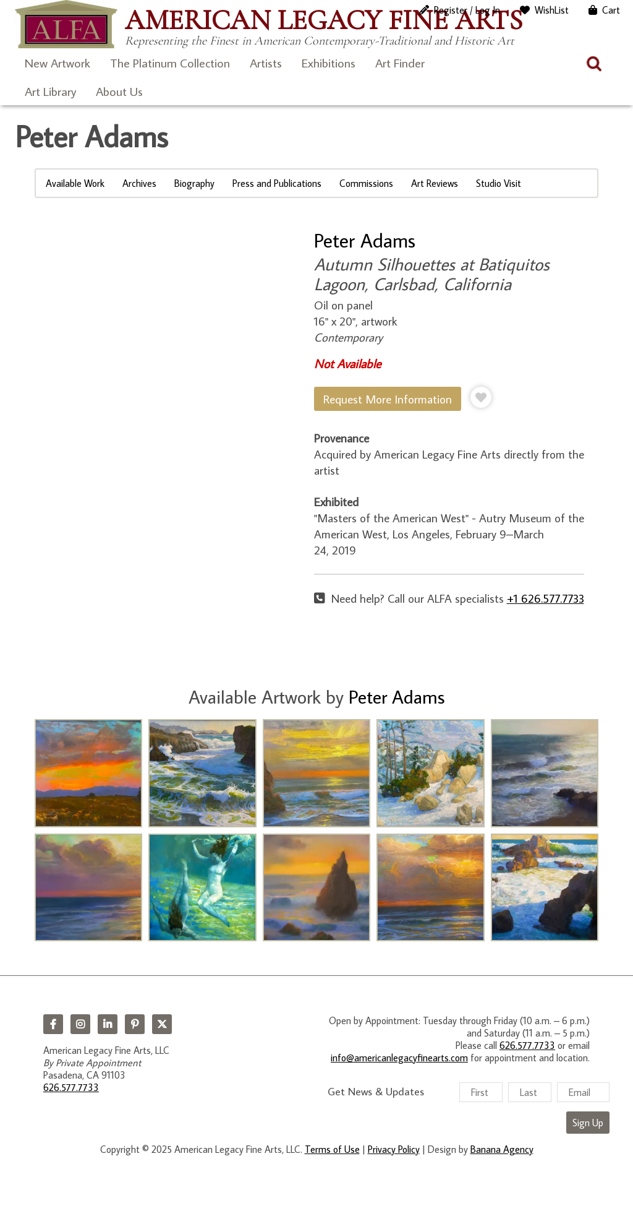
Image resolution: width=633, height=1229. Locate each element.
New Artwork (57, 62)
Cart (611, 10)
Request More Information (387, 399)
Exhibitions (328, 62)
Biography (194, 183)
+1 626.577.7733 (545, 598)
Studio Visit (498, 183)
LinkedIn (107, 1024)
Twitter (162, 1024)
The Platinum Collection (170, 62)
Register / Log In (467, 10)
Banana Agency (501, 1149)
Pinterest (135, 1024)
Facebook (53, 1024)
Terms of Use (332, 1149)
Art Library (50, 91)
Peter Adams (364, 240)
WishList (552, 10)
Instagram (80, 1024)
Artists (266, 62)
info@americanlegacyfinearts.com (399, 1057)
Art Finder (400, 62)
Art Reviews (434, 183)
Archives (139, 183)
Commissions (366, 183)
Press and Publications (276, 183)
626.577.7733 (71, 1087)
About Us (119, 91)
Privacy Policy (394, 1149)
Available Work (75, 183)
